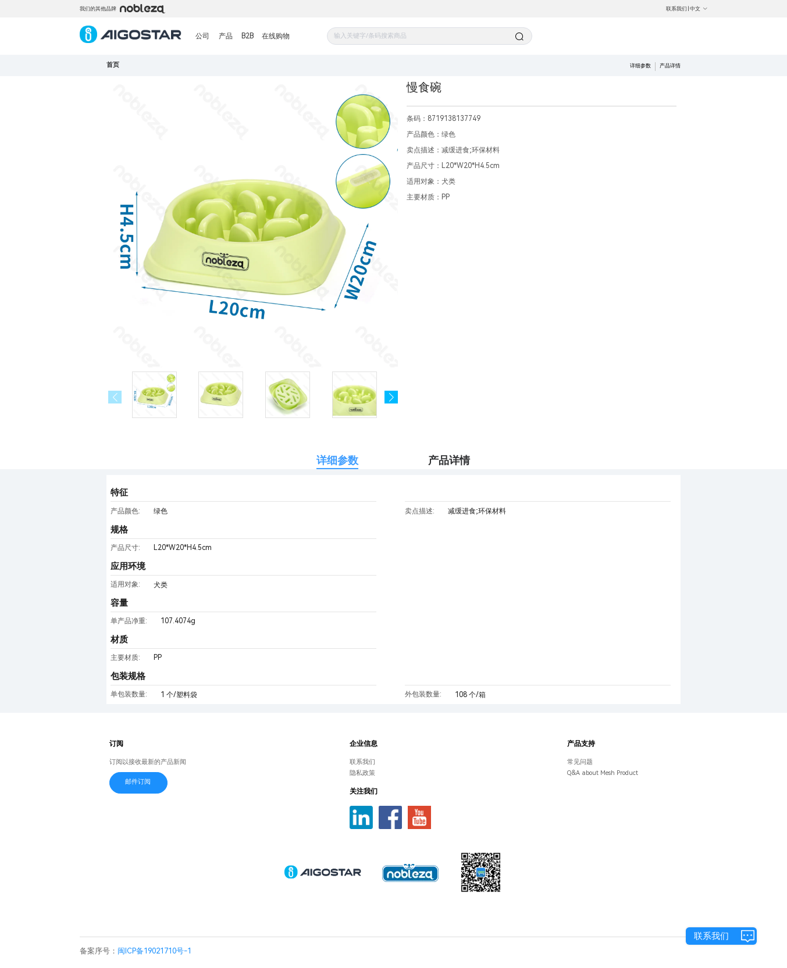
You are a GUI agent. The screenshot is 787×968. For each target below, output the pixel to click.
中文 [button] (699, 9)
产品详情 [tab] (449, 460)
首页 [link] (112, 65)
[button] (391, 397)
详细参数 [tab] (337, 460)
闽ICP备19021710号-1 (154, 950)
